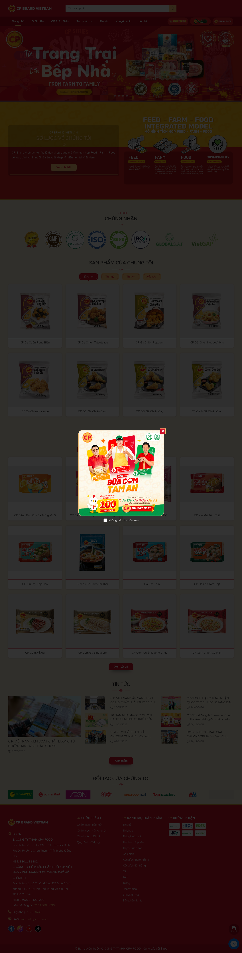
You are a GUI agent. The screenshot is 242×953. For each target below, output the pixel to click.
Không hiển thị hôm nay (124, 520)
